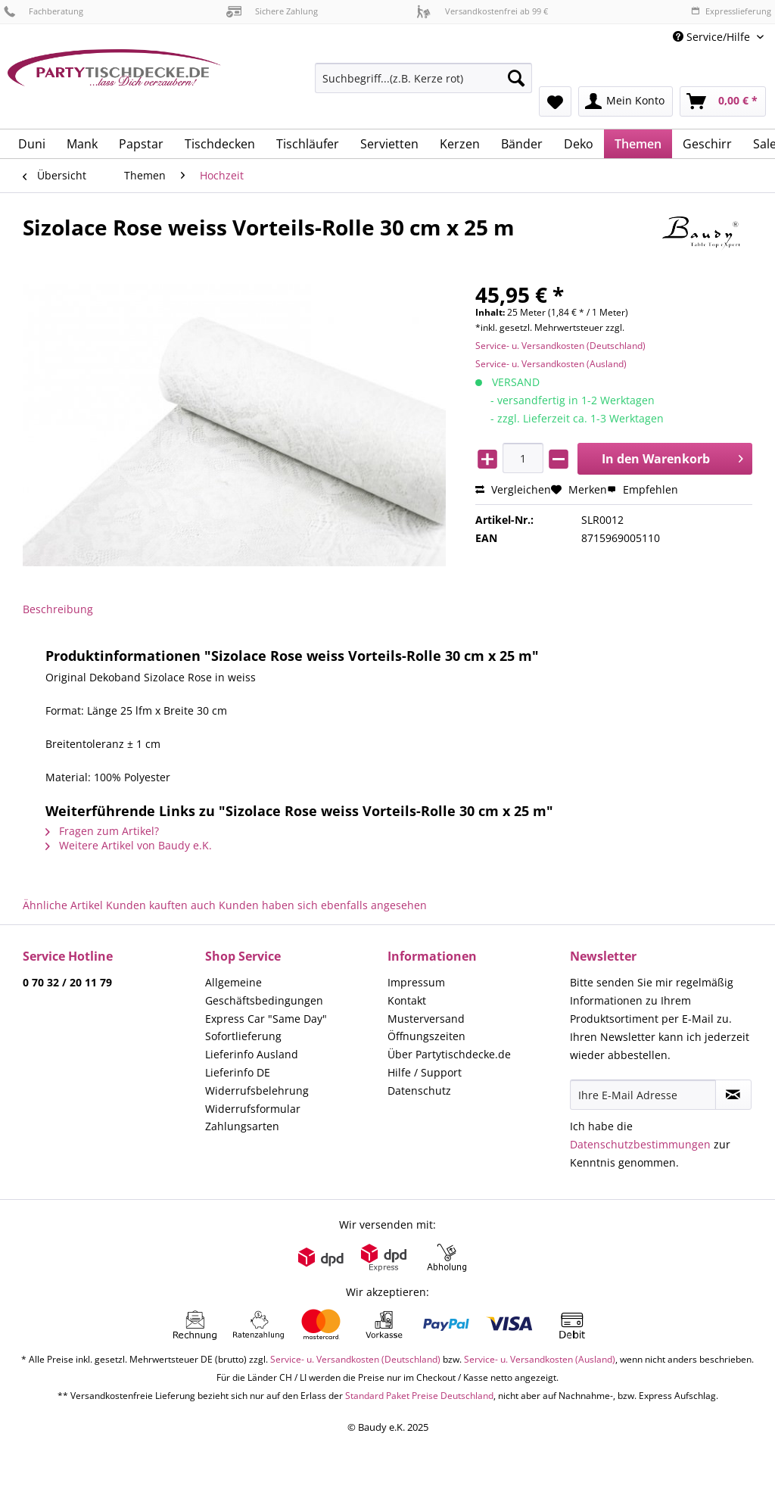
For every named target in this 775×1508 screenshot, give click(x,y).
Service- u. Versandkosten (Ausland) (551, 363)
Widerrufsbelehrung (257, 1090)
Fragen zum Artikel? (102, 831)
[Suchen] (516, 78)
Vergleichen (513, 489)
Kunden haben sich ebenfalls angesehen (323, 905)
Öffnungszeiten (426, 1036)
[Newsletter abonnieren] (733, 1095)
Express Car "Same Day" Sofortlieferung (266, 1027)
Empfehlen (642, 489)
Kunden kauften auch (161, 905)
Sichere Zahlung (272, 11)
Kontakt (407, 1000)
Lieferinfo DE (237, 1072)
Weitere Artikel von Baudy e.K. (128, 845)
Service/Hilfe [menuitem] (713, 37)
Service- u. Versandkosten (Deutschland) (560, 345)
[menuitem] (423, 85)
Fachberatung (43, 11)
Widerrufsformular (252, 1108)
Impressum (416, 982)
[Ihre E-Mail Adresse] (643, 1095)
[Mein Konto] (625, 101)
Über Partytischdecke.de (449, 1054)
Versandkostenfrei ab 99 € (482, 11)
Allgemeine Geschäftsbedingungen (264, 991)
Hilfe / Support (425, 1072)
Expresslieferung (731, 11)
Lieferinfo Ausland (251, 1054)
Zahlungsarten (242, 1126)
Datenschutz (419, 1090)
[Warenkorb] (723, 101)
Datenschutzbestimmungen (640, 1144)
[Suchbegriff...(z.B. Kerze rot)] (423, 78)
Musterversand (426, 1018)
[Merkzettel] (555, 101)
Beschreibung (58, 609)
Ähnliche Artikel (63, 905)
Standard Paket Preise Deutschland (419, 1395)
